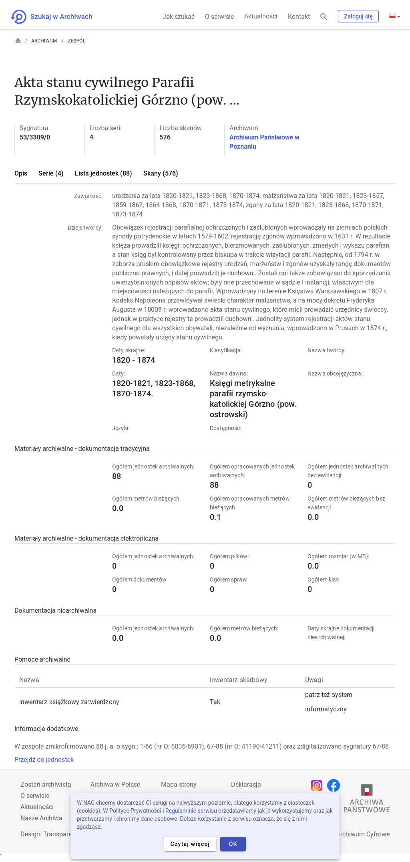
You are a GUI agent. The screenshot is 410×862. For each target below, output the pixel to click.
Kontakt (299, 16)
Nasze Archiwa (41, 818)
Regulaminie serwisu (191, 810)
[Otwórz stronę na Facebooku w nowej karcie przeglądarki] (335, 785)
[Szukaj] (324, 17)
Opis (20, 173)
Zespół (76, 41)
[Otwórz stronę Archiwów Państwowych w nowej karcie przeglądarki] (367, 800)
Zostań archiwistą (45, 784)
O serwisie (219, 16)
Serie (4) (51, 173)
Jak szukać (179, 16)
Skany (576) (160, 173)
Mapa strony (179, 784)
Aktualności (260, 16)
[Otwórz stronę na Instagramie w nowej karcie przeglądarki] (318, 785)
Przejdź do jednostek (44, 759)
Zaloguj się (358, 16)
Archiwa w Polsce (115, 784)
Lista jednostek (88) (103, 173)
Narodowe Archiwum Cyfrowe (348, 834)
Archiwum (44, 41)
